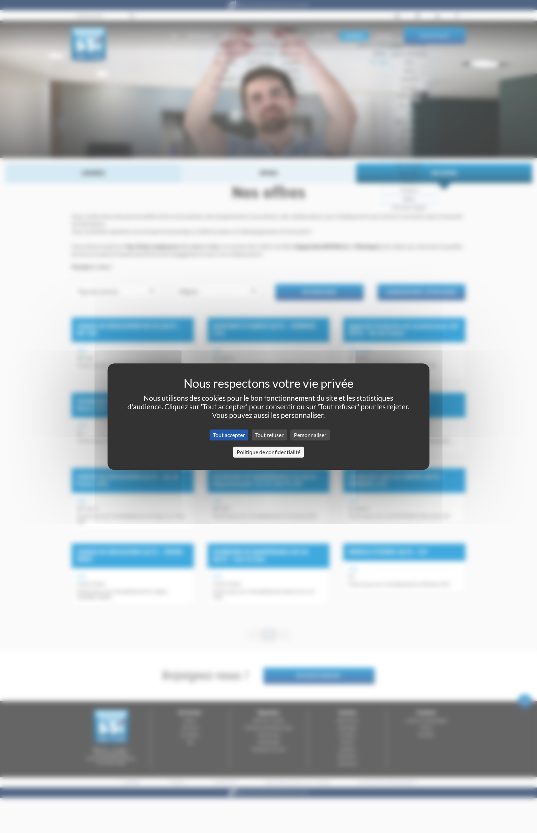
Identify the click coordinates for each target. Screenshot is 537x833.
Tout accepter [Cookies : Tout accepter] (229, 435)
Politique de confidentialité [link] (268, 452)
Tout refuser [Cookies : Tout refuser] (269, 435)
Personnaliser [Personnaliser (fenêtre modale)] (310, 435)
